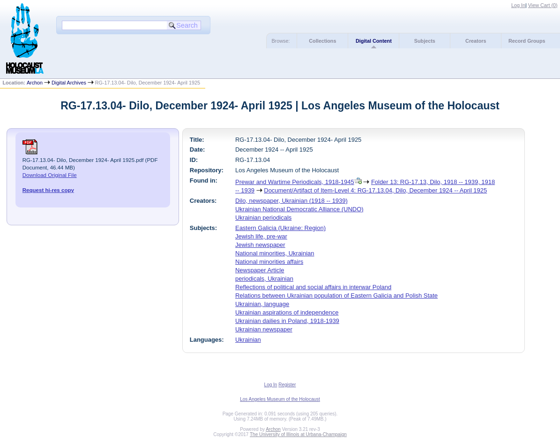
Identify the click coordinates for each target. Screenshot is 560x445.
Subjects (424, 41)
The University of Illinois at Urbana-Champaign (298, 434)
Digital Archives (69, 82)
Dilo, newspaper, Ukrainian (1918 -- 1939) (291, 200)
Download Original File (49, 175)
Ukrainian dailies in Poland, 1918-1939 (287, 320)
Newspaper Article (259, 270)
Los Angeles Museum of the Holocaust (280, 399)
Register (287, 384)
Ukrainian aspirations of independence (286, 312)
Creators (475, 41)
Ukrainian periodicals (263, 217)
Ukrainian (248, 339)
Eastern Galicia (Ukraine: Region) (280, 227)
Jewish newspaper (260, 244)
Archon (35, 82)
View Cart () (543, 5)
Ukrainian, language (262, 303)
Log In (518, 5)
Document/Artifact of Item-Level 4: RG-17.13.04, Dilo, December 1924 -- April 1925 (375, 190)
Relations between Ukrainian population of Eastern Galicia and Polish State (336, 295)
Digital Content (374, 41)
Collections (322, 41)
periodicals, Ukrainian (264, 278)
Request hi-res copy (48, 190)
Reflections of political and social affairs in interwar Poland (313, 287)
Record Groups (526, 41)
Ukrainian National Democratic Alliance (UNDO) (299, 209)
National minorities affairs (269, 261)
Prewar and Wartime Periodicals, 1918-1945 (294, 181)
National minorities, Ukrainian (274, 253)
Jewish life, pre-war (261, 236)
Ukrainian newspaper (263, 329)
